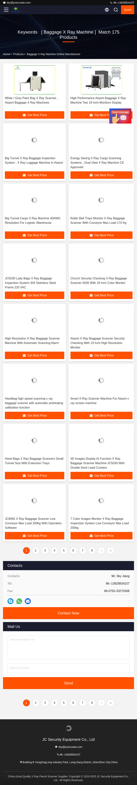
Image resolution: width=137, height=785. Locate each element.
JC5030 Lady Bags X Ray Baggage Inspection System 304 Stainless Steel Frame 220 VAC (30, 283)
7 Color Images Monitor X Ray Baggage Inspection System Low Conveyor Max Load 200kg (99, 523)
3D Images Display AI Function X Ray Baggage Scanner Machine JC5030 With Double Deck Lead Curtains (97, 463)
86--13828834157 (122, 2)
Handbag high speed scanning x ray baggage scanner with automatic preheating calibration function (34, 403)
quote (127, 9)
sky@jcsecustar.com (17, 2)
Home (6, 54)
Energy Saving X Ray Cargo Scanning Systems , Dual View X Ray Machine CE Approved (97, 163)
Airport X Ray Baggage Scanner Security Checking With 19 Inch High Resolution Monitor (97, 343)
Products (18, 54)
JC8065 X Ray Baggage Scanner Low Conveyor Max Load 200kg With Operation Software (33, 523)
